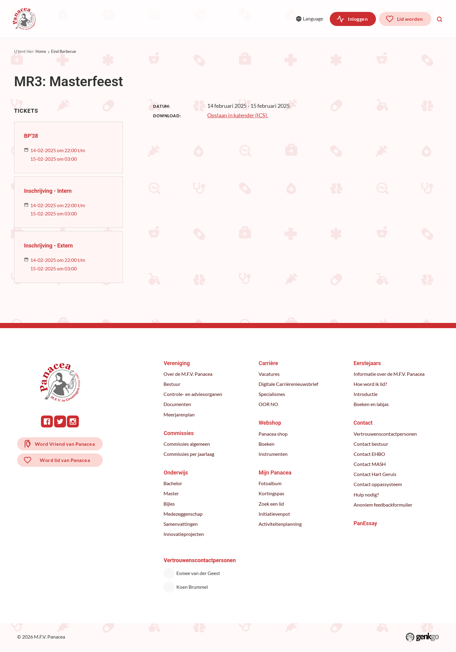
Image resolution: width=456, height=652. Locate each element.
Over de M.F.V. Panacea (188, 374)
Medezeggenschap (183, 514)
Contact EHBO (369, 454)
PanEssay (365, 523)
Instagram (73, 421)
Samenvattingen (181, 524)
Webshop (231, 19)
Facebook (47, 421)
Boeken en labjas (371, 404)
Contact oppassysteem (378, 484)
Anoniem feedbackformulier (383, 504)
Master (171, 493)
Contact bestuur (371, 444)
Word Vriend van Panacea (65, 444)
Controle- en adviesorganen (193, 394)
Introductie (365, 394)
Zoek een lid (271, 504)
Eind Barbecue (63, 51)
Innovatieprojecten (184, 534)
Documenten (178, 404)
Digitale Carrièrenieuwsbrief (288, 384)
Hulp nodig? (366, 494)
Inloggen (358, 19)
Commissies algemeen (187, 444)
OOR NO (268, 404)
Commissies (110, 19)
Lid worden (410, 19)
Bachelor (173, 483)
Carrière (193, 19)
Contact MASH (370, 464)
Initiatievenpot (274, 514)
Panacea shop (273, 434)
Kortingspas (272, 493)
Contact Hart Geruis (375, 474)
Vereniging (66, 19)
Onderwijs (154, 19)
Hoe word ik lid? (370, 384)
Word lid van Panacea (65, 461)
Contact (363, 423)
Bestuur (172, 384)
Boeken (267, 444)
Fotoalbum (270, 483)
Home (40, 51)
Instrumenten (273, 454)
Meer (275, 19)
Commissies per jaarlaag (189, 454)
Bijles (169, 504)
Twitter (60, 421)
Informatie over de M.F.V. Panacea (389, 374)
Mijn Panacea (275, 473)
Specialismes (272, 394)
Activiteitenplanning (280, 524)
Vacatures (269, 374)
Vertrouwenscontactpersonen (385, 434)
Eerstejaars (367, 363)
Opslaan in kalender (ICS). (237, 115)
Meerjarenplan (179, 414)
